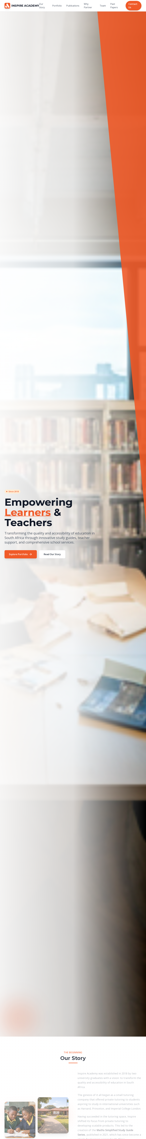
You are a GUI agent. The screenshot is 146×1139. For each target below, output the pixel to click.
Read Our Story (52, 554)
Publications (72, 5)
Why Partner (88, 5)
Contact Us (132, 5)
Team (103, 5)
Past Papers (114, 5)
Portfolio (57, 5)
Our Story (42, 5)
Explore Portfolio (20, 554)
